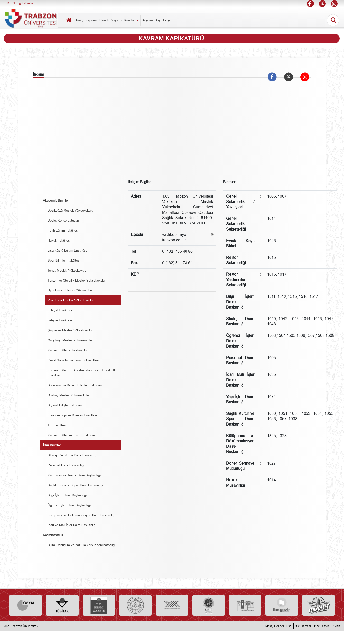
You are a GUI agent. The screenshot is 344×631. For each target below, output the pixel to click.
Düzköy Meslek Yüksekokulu (68, 395)
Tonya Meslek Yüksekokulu (67, 270)
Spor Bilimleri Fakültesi (64, 260)
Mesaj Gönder (274, 626)
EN (13, 3)
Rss (288, 626)
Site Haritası (303, 626)
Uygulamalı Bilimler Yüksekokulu (71, 290)
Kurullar (131, 20)
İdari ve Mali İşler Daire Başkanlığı (72, 525)
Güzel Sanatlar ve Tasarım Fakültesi (73, 360)
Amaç (79, 20)
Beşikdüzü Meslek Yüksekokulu (70, 210)
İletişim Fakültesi (60, 320)
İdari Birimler (52, 445)
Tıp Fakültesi (57, 425)
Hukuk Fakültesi (59, 240)
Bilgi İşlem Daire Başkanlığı (67, 495)
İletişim (167, 20)
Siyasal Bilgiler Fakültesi (65, 405)
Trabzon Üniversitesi (24, 626)
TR (7, 3)
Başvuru (147, 20)
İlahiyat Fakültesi (60, 310)
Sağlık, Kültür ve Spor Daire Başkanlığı (75, 485)
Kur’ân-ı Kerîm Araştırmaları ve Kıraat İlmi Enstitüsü (83, 372)
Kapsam (91, 20)
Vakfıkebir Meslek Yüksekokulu (70, 300)
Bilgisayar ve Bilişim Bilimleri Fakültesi (75, 385)
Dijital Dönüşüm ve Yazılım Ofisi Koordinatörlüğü (82, 545)
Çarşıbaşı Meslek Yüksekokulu (70, 340)
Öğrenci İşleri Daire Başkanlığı (69, 505)
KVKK (336, 626)
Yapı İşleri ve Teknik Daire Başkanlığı (74, 475)
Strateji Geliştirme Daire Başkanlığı (72, 455)
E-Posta (25, 3)
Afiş (158, 20)
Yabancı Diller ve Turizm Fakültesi (72, 435)
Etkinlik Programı (110, 20)
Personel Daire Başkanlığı (66, 465)
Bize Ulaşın (321, 626)
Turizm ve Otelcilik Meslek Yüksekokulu (76, 280)
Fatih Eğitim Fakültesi (63, 230)
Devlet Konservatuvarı (63, 220)
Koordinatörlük (53, 535)
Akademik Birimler (56, 200)
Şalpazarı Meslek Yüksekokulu (70, 330)
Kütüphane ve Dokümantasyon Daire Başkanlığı (81, 515)
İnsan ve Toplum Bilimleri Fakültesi (72, 415)
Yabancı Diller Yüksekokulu (67, 350)
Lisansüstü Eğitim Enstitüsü (67, 250)
